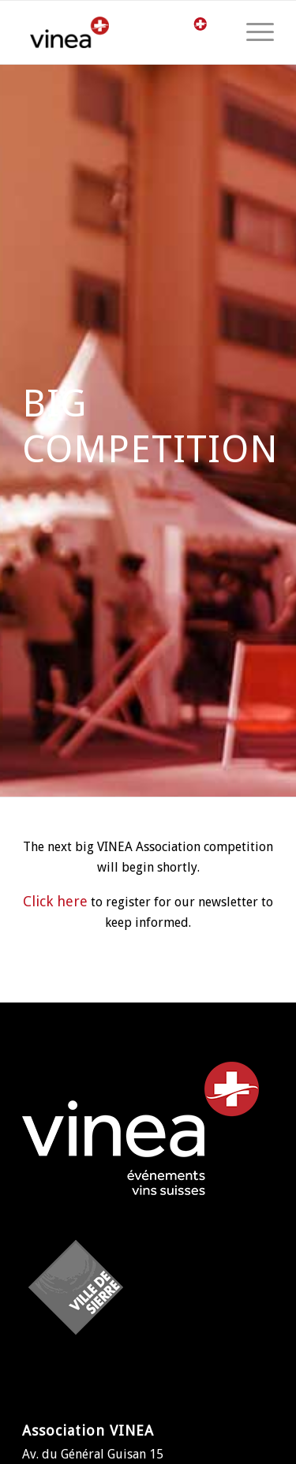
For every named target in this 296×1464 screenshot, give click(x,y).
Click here (55, 901)
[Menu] (252, 32)
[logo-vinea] (79, 32)
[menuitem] (252, 32)
